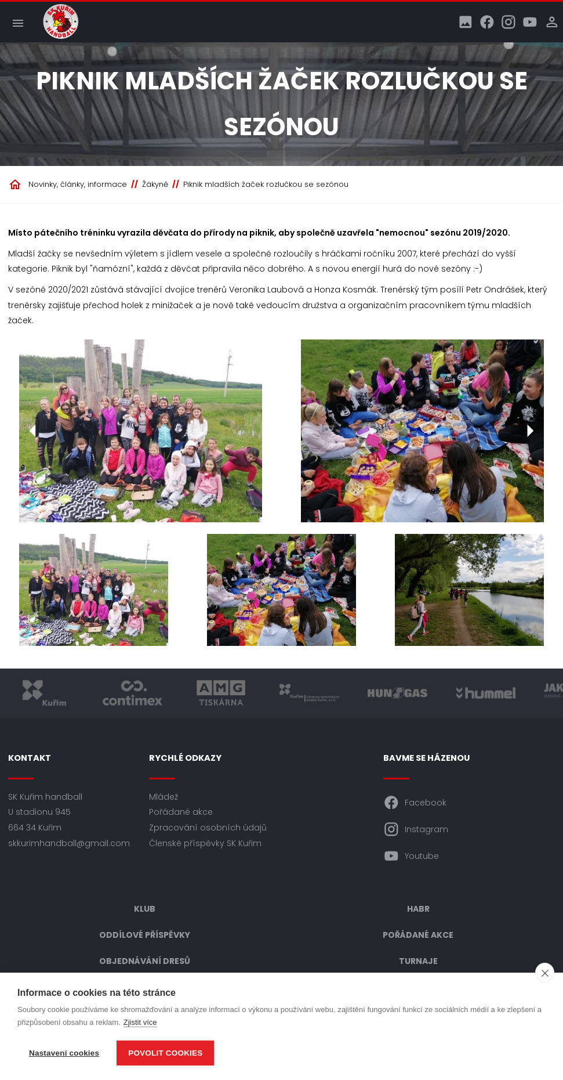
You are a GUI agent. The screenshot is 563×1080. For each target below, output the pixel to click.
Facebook (414, 802)
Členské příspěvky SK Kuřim (205, 843)
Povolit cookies (165, 1053)
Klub (144, 909)
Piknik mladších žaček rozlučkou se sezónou (265, 184)
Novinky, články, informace (77, 184)
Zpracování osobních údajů (208, 827)
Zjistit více (140, 1022)
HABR (418, 909)
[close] (544, 973)
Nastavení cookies (64, 1053)
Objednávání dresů (144, 961)
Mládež (163, 797)
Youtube (411, 856)
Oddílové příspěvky (144, 935)
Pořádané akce (181, 812)
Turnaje (418, 961)
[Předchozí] (33, 431)
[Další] (530, 431)
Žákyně (155, 184)
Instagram (415, 829)
